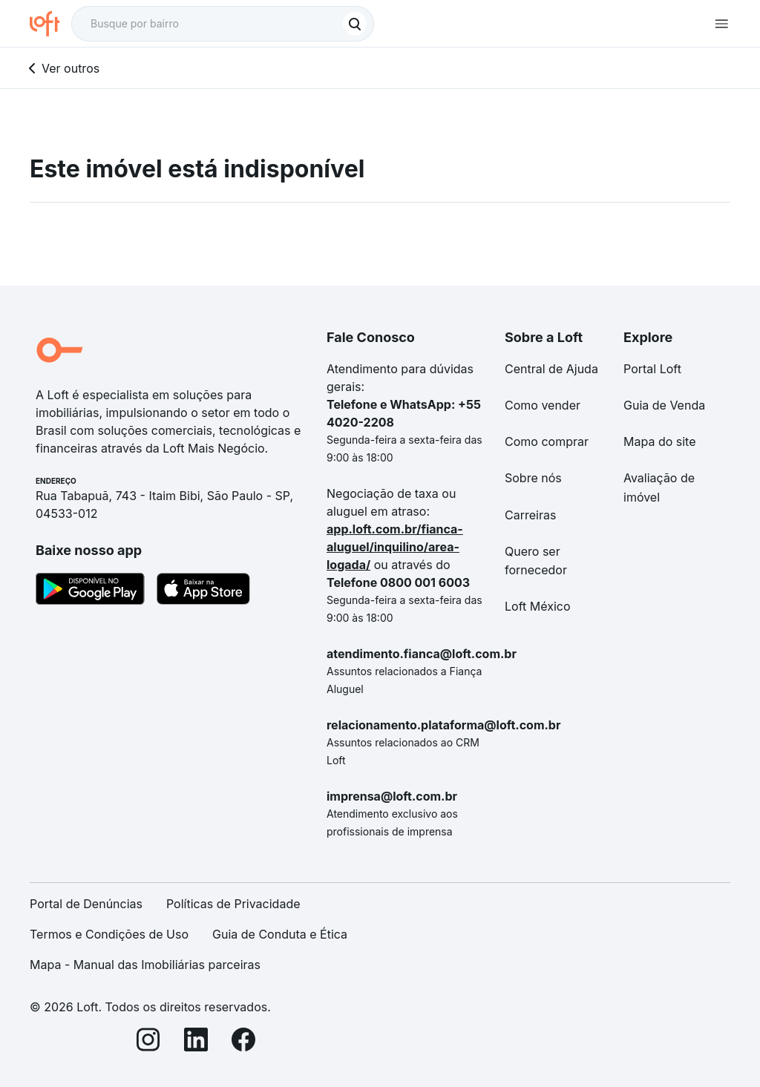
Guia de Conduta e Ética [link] (279, 934)
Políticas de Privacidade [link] (233, 903)
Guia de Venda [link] (664, 405)
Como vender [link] (542, 405)
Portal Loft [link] (652, 368)
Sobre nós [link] (533, 477)
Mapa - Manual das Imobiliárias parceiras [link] (145, 964)
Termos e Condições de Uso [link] (109, 934)
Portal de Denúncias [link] (86, 903)
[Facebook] (243, 1042)
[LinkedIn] (196, 1042)
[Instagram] (148, 1042)
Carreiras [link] (530, 515)
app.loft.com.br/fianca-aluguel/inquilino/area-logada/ (395, 547)
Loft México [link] (538, 606)
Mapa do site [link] (659, 441)
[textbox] (222, 24)
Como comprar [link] (547, 441)
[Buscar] (355, 24)
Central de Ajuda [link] (551, 368)
